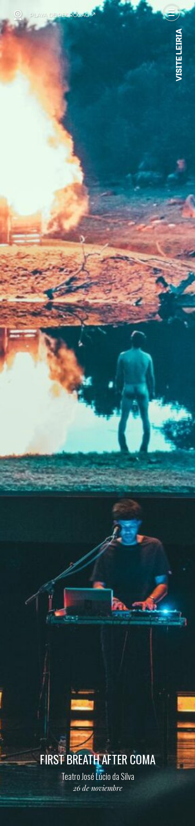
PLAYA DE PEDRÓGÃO (63, 15)
